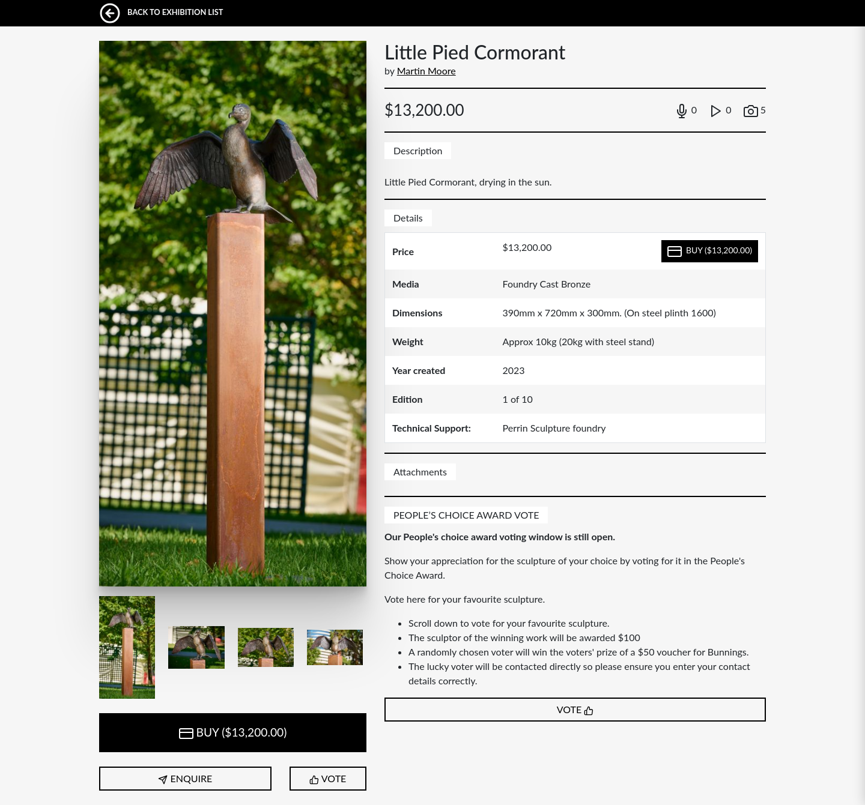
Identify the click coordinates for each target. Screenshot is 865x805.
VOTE (327, 779)
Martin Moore (426, 70)
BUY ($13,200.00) (233, 733)
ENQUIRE (185, 779)
